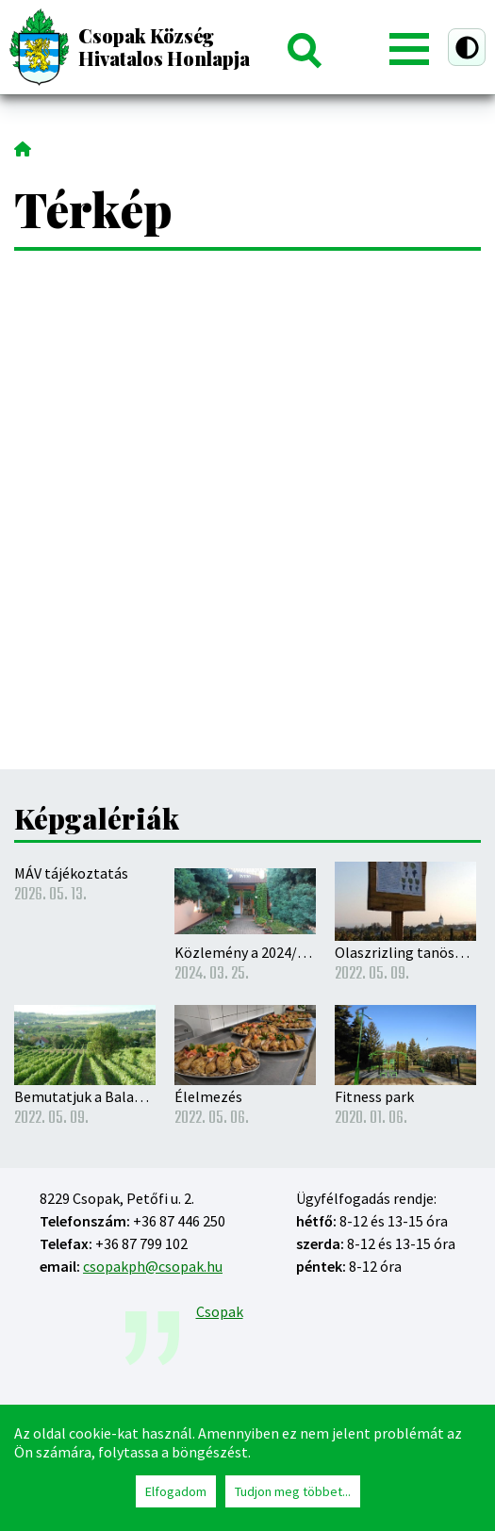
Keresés (303, 47)
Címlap (22, 147)
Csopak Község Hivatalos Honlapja (164, 47)
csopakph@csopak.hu (153, 1266)
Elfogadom (175, 1491)
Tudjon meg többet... (293, 1491)
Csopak (219, 1311)
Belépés (354, 47)
